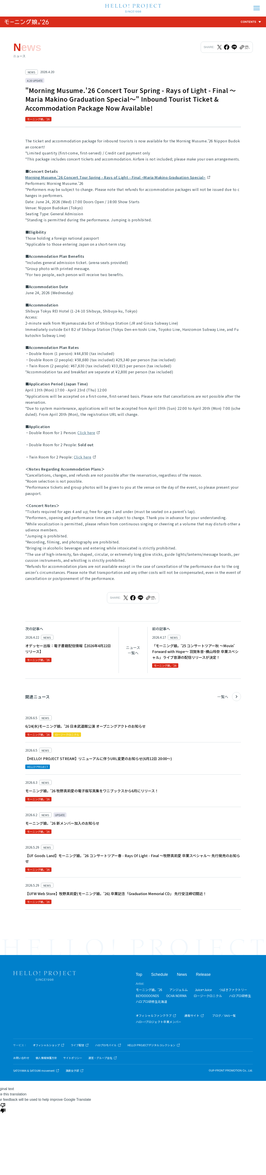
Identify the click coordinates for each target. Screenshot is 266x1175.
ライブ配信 (80, 1045)
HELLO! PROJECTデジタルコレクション (154, 1045)
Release (203, 974)
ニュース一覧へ (133, 650)
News (182, 974)
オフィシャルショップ (48, 1045)
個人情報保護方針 (46, 1058)
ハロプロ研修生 (240, 995)
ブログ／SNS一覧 (224, 1015)
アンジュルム (178, 989)
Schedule (159, 974)
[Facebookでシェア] (226, 47)
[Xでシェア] (219, 47)
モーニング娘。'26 (149, 989)
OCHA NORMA (176, 995)
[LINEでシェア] (234, 47)
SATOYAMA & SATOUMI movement (36, 1070)
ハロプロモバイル (108, 1045)
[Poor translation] (3, 1107)
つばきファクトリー (233, 989)
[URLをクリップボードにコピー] (244, 47)
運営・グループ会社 (102, 1058)
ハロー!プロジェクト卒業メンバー (158, 1022)
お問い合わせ (21, 1058)
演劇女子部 (75, 1070)
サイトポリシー (72, 1058)
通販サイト (194, 1015)
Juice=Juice (203, 989)
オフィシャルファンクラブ (156, 1015)
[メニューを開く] (257, 8)
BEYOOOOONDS (147, 995)
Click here (86, 432)
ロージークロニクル (208, 995)
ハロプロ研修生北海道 (151, 1001)
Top (139, 974)
